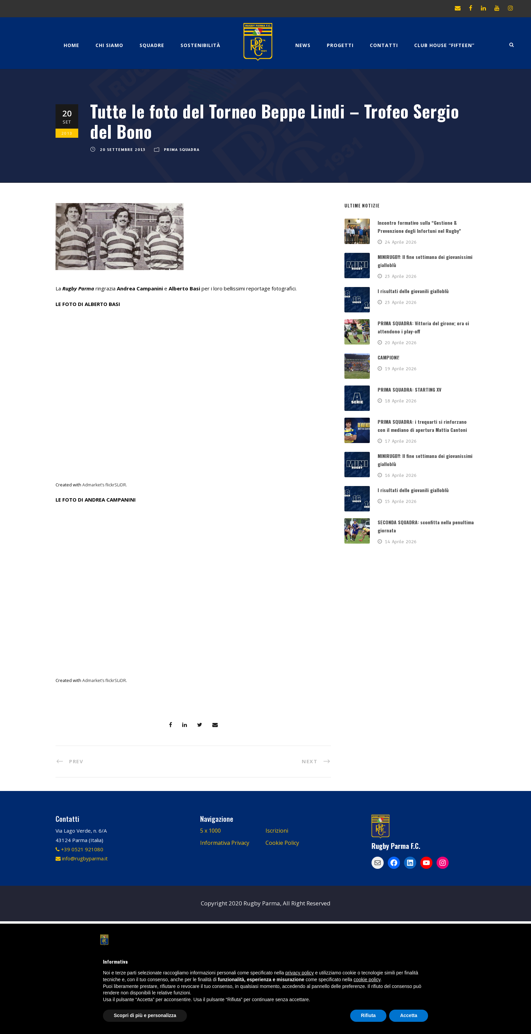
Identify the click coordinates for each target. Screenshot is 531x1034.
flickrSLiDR (115, 485)
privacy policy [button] (299, 972)
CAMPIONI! (388, 357)
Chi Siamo (109, 45)
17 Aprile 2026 (401, 441)
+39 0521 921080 (79, 849)
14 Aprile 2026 (401, 541)
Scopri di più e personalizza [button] (145, 1015)
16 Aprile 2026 (401, 475)
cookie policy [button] (367, 979)
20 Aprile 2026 (401, 342)
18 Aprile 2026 (401, 400)
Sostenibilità (200, 45)
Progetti (340, 45)
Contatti (384, 45)
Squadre (152, 45)
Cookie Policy (282, 842)
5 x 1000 (210, 830)
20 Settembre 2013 (123, 149)
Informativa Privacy (224, 842)
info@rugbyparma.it (82, 858)
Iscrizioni (277, 830)
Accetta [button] (408, 1015)
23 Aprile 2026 (401, 276)
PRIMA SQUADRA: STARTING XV (409, 389)
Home (71, 45)
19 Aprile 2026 (401, 368)
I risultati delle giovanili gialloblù (413, 290)
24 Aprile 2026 (401, 242)
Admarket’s (93, 485)
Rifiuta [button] (368, 1015)
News (303, 45)
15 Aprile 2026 (401, 501)
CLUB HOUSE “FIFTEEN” (444, 45)
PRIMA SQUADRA (181, 149)
